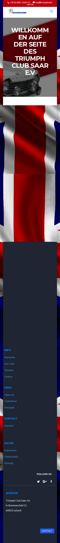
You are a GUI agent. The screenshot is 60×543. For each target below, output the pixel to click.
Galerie (8, 376)
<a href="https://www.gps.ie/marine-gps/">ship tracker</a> (30, 290)
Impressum (10, 450)
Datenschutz (11, 456)
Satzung (8, 462)
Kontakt (8, 425)
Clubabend (10, 400)
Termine (8, 370)
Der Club (9, 363)
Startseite (9, 357)
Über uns (9, 394)
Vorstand (9, 407)
